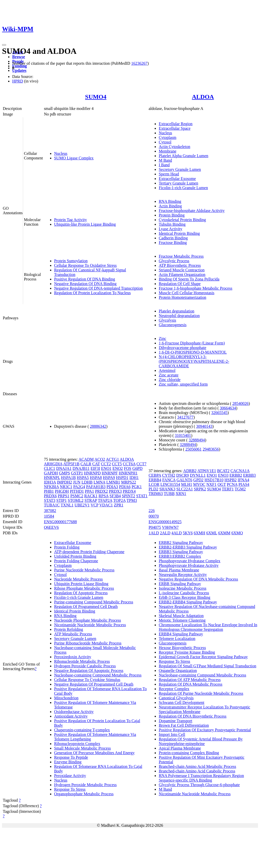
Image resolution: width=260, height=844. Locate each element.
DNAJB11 (81, 468)
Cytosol (165, 142)
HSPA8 (96, 477)
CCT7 (142, 464)
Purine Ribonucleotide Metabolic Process (87, 643)
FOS (127, 468)
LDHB (87, 482)
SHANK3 (167, 489)
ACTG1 (112, 459)
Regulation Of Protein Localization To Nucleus (92, 293)
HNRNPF (110, 473)
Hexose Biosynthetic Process (182, 648)
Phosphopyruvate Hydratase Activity (189, 565)
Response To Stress (70, 789)
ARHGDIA (53, 464)
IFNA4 (243, 480)
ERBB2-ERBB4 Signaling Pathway (188, 602)
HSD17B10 (213, 480)
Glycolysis (167, 320)
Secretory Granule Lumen (180, 169)
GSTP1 (77, 473)
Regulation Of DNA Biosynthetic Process (192, 716)
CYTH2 (168, 475)
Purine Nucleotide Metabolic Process (84, 570)
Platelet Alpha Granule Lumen (183, 156)
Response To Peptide (71, 757)
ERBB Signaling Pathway (180, 584)
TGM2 (240, 489)
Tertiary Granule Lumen (178, 183)
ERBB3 (249, 475)
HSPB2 (230, 480)
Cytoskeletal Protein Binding (182, 220)
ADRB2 (190, 471)
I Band (164, 165)
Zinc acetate (168, 375)
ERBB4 (155, 480)
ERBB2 (236, 475)
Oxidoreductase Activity (74, 711)
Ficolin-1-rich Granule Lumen (183, 188)
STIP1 (61, 500)
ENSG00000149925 (165, 522)
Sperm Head (169, 174)
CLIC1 (49, 468)
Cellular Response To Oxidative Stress (85, 265)
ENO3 (223, 475)
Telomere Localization (177, 638)
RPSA (103, 496)
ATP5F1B (71, 464)
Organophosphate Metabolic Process (83, 794)
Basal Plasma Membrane (179, 570)
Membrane (167, 151)
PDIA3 (112, 487)
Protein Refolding (68, 629)
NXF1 (211, 484)
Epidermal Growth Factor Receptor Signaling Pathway (203, 657)
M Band (165, 160)
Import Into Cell (172, 734)
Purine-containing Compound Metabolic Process (93, 602)
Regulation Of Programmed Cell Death (86, 606)
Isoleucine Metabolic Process (182, 588)
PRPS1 (63, 496)
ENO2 (117, 468)
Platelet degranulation (176, 311)
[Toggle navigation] (4, 45)
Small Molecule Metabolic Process (82, 748)
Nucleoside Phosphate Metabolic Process (87, 620)
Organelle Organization (178, 670)
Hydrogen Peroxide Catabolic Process (85, 666)
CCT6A (129, 464)
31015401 (183, 435)
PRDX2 (101, 491)
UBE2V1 (82, 505)
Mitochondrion (66, 698)
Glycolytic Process (174, 261)
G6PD (137, 468)
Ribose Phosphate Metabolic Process (84, 588)
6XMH (199, 533)
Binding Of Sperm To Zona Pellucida (189, 279)
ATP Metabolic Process (73, 634)
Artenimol (167, 370)
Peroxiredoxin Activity (72, 657)
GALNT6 (184, 480)
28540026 (240, 403)
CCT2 (106, 464)
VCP (95, 505)
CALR (85, 464)
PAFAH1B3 (95, 487)
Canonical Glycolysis (176, 698)
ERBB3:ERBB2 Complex (180, 556)
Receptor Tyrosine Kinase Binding (187, 652)
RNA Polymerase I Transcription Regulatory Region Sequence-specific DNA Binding (201, 777)
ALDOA (203, 96)
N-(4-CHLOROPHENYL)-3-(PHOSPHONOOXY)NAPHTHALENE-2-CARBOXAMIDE (194, 361)
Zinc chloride (170, 379)
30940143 (204, 426)
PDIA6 (125, 487)
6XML (211, 533)
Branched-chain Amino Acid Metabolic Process (197, 766)
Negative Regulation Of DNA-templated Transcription (98, 288)
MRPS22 (128, 482)
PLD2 (153, 489)
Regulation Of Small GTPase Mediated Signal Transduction (207, 666)
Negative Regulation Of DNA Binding (85, 284)
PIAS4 (243, 484)
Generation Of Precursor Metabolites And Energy (94, 753)
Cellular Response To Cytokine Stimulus (87, 679)
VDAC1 (106, 505)
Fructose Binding (173, 242)
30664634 (228, 408)
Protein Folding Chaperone (76, 561)
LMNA (99, 482)
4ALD (176, 533)
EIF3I (95, 468)
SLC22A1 (184, 489)
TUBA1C (52, 505)
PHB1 (49, 491)
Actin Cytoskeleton (174, 146)
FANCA (168, 480)
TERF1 (228, 489)
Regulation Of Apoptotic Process (81, 593)
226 (152, 510)
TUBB (169, 493)
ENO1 (106, 468)
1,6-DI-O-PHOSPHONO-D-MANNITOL (193, 352)
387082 (50, 510)
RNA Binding (170, 201)
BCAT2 (223, 471)
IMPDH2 (64, 482)
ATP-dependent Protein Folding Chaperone (89, 552)
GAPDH (51, 473)
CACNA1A (240, 471)
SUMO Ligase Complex (74, 158)
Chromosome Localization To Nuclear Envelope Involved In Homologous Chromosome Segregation (208, 627)
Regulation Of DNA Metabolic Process (190, 684)
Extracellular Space (174, 128)
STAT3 (49, 500)
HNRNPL (52, 477)
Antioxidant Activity (71, 716)
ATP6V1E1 (206, 471)
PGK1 (137, 487)
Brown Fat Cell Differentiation (184, 725)
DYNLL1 (198, 475)
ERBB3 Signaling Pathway (181, 552)
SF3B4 (115, 496)
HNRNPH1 (128, 473)
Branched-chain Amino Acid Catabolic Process (197, 771)
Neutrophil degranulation (179, 315)
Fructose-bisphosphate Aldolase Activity (192, 210)
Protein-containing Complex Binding (189, 753)
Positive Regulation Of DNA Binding (84, 279)
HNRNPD (92, 473)
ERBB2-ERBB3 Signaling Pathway (188, 547)
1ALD (154, 533)
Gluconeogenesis (172, 325)
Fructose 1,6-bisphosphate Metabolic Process (195, 288)
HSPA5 (83, 477)
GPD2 (198, 480)
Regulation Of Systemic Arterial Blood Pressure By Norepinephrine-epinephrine (201, 741)
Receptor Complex (174, 689)
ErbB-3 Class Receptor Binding (184, 597)
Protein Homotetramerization (182, 297)
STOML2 (76, 500)
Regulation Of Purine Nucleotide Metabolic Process (201, 693)
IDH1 (134, 477)
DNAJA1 (63, 468)
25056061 (193, 449)
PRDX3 (115, 491)
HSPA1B (68, 477)
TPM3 (131, 500)
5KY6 (188, 533)
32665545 (219, 412)
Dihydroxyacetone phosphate (182, 347)
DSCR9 (182, 475)
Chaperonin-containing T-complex (82, 730)
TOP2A (119, 500)
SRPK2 (200, 489)
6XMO (237, 533)
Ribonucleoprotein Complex (77, 743)
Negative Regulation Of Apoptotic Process (88, 670)
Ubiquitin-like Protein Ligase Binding (85, 224)
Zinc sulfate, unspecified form (183, 384)
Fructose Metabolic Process (181, 256)
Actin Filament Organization (182, 274)
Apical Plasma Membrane (180, 748)
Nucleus (60, 153)
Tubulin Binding (172, 224)
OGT (222, 484)
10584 (49, 516)
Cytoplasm (167, 137)
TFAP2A (105, 500)
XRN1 (181, 493)
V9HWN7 (170, 527)
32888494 (197, 440)
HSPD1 (122, 477)
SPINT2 (128, 496)
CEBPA (155, 475)
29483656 (211, 449)
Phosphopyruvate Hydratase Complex (189, 561)
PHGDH (62, 491)
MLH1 (186, 484)
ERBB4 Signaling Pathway (181, 634)
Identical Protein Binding (179, 233)
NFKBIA (51, 487)
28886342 (98, 426)
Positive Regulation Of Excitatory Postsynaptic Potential (205, 730)
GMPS (64, 473)
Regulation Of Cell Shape (180, 284)
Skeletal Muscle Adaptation (181, 616)
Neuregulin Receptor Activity (183, 574)
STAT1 (142, 496)
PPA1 (89, 491)
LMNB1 (113, 482)
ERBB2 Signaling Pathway (181, 542)
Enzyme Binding (68, 762)
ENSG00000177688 (60, 522)
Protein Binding (172, 215)
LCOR (154, 484)
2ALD (165, 533)
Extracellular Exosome (177, 178)
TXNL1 (67, 505)
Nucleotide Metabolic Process (78, 579)
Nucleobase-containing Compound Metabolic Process (97, 675)
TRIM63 (156, 493)
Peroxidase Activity (70, 775)
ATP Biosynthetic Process (180, 265)
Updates (19, 70)
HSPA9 (109, 477)
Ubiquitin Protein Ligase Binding (81, 584)
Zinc (162, 338)
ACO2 (99, 459)
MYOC (199, 484)
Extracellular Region (175, 124)
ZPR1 (118, 505)
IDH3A (50, 482)
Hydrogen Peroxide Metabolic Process (85, 785)
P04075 (155, 527)
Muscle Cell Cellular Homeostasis (186, 293)
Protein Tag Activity (70, 220)
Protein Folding (66, 547)
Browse (18, 57)
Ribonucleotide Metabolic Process (82, 661)
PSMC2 (76, 496)
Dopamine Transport (175, 721)
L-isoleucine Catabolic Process (184, 593)
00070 (154, 516)
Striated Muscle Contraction (181, 270)
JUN (76, 482)
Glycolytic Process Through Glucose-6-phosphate (199, 785)
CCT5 (117, 464)
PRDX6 (50, 496)
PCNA (232, 484)
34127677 (185, 417)
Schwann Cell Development (181, 702)
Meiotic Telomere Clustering (182, 620)
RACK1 (91, 496)
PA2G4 (79, 487)
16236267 (139, 63)
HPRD (17, 81)
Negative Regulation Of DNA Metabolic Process (198, 579)
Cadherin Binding (173, 238)
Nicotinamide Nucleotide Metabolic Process (90, 625)
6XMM (224, 533)
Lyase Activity (170, 229)
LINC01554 (170, 484)
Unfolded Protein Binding (75, 556)
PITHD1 (77, 491)
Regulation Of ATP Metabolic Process (190, 679)
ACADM (86, 459)
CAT (96, 464)
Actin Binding (170, 206)
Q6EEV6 (51, 527)
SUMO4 (95, 96)
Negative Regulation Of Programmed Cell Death (93, 684)
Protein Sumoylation (71, 261)
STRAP (91, 500)
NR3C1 (66, 487)
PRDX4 (129, 491)
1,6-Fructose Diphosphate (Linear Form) (192, 343)
